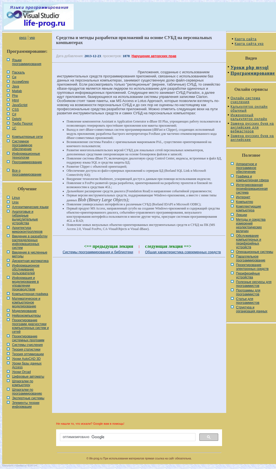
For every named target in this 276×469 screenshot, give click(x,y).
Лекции (241, 215)
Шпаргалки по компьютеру (22, 383)
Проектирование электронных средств (252, 267)
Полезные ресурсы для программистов (254, 284)
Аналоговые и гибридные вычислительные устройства (25, 217)
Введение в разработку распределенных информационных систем (30, 242)
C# (14, 114)
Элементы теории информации (25, 405)
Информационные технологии (26, 155)
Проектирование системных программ (28, 338)
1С (14, 128)
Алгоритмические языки (30, 207)
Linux (16, 198)
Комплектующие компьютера (248, 208)
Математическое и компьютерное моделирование (26, 302)
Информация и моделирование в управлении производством (25, 283)
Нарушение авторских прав (154, 56)
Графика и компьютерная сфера (252, 178)
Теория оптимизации (28, 354)
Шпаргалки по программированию (27, 391)
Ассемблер (20, 82)
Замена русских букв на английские (252, 138)
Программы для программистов (248, 292)
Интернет (243, 197)
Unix (15, 202)
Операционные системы (254, 252)
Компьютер (244, 202)
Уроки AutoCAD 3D (26, 359)
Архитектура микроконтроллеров (27, 230)
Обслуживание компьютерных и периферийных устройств (248, 241)
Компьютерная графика (30, 294)
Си (14, 77)
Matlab (17, 91)
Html (15, 100)
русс (22, 38)
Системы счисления (27, 345)
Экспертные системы (28, 398)
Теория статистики (26, 349)
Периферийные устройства (248, 275)
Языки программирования (26, 62)
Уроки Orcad (21, 372)
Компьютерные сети (27, 137)
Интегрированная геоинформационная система (252, 188)
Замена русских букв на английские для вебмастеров (252, 127)
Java (15, 86)
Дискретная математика (30, 261)
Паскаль (18, 72)
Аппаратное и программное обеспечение (246, 168)
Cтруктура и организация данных (252, 309)
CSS (15, 110)
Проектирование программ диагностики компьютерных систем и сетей (30, 326)
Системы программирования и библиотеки (98, 252)
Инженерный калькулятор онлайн (249, 117)
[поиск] (127, 437)
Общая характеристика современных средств (183, 252)
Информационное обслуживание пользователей (25, 269)
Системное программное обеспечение (22, 145)
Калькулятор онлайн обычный (249, 108)
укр (32, 38)
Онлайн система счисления (245, 100)
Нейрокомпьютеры (26, 315)
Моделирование (24, 311)
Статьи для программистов (247, 301)
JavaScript (19, 105)
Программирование (27, 162)
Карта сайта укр (249, 44)
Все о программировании (26, 172)
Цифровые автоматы (28, 376)
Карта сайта (246, 39)
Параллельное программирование (250, 258)
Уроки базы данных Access (27, 365)
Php (15, 96)
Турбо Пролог (22, 124)
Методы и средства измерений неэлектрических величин (251, 225)
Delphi (16, 119)
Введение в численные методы (29, 254)
